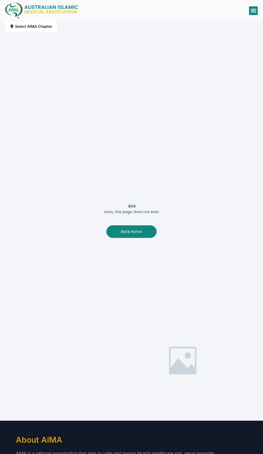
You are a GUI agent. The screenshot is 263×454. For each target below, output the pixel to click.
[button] (253, 10)
